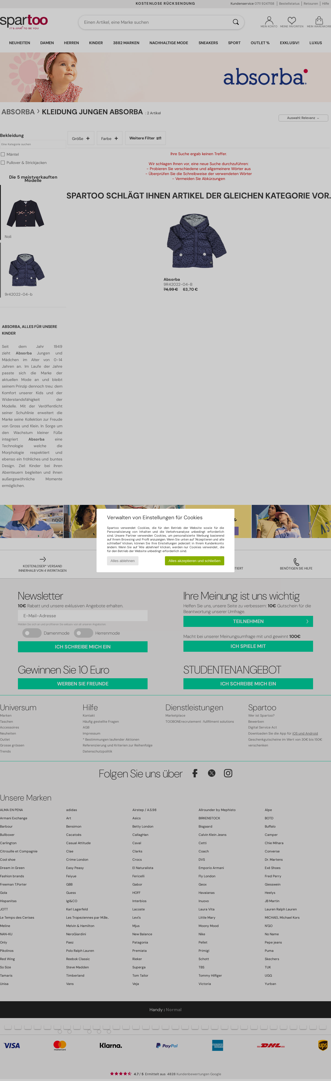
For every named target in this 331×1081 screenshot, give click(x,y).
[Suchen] (235, 22)
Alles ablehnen (123, 561)
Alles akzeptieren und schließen (194, 561)
